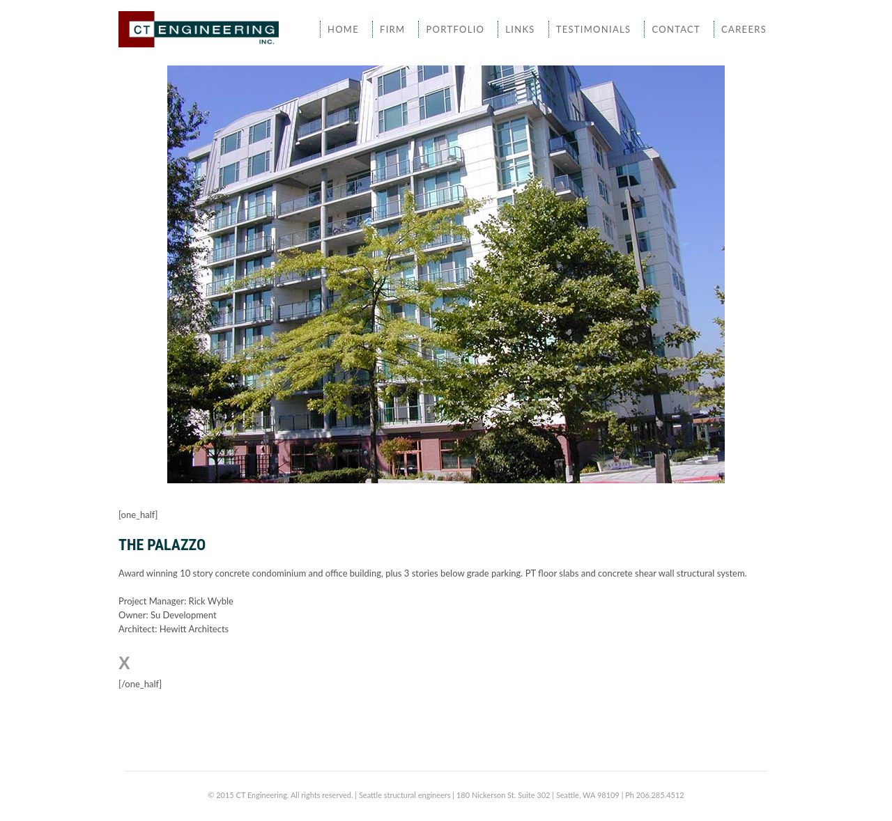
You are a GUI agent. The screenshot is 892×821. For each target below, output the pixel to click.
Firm (392, 29)
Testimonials (593, 29)
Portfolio (455, 29)
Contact (676, 29)
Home (343, 29)
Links (520, 29)
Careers (744, 29)
